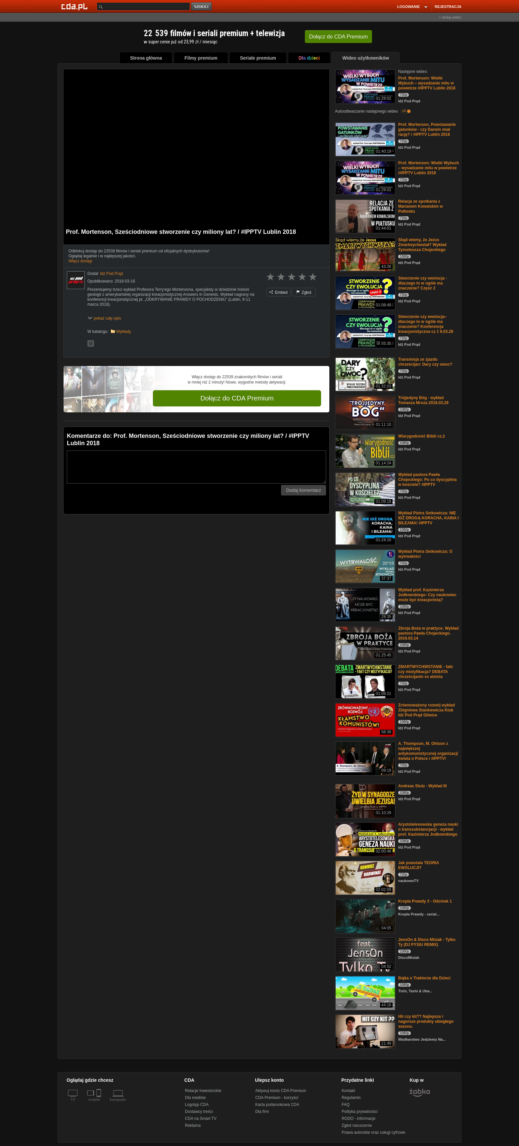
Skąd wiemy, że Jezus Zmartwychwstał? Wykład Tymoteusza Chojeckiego (422, 244)
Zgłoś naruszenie (357, 1125)
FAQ (346, 1104)
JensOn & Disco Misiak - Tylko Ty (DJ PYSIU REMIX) (426, 942)
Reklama (193, 1125)
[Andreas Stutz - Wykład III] (364, 800)
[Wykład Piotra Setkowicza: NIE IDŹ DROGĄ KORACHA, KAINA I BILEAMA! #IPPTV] (364, 527)
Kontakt (348, 1090)
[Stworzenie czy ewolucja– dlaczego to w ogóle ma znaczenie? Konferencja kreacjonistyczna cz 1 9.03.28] (364, 331)
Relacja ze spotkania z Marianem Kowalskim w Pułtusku (420, 206)
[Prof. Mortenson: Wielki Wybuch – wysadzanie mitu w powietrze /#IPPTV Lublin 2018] (364, 86)
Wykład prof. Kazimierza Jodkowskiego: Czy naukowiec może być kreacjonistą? (427, 595)
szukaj (202, 6)
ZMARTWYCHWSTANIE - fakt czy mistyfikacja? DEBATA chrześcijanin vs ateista (425, 671)
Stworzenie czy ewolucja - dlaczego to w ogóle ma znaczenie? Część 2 (422, 283)
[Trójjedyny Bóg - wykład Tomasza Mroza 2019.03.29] (364, 412)
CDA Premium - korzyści (276, 1097)
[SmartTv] (99, 1103)
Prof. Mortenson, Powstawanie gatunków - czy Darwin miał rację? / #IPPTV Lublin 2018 (427, 129)
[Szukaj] (143, 6)
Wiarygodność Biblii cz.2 (421, 436)
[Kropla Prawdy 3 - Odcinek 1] (364, 915)
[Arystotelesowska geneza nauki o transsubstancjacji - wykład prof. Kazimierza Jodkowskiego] (364, 839)
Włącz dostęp (80, 261)
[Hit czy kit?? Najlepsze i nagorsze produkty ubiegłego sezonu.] (364, 1031)
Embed (278, 292)
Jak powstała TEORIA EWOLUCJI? (418, 865)
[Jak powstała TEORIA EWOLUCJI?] (364, 877)
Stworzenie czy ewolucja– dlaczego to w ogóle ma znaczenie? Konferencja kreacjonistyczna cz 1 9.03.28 (425, 324)
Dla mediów (195, 1097)
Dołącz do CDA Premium (236, 398)
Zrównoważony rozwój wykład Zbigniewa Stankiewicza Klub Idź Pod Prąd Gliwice (426, 710)
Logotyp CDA (197, 1104)
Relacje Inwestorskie (203, 1090)
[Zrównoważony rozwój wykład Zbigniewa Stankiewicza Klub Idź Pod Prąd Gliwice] (364, 719)
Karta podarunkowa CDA (277, 1104)
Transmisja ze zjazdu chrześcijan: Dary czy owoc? (425, 362)
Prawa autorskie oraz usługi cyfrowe (373, 1132)
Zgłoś (303, 292)
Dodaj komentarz (303, 490)
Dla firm (262, 1111)
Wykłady (123, 331)
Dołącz (338, 36)
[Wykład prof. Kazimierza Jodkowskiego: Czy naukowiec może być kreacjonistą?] (364, 604)
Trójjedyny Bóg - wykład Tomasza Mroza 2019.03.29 (423, 400)
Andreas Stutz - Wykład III (422, 786)
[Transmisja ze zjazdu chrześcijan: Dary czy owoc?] (364, 374)
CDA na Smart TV (200, 1118)
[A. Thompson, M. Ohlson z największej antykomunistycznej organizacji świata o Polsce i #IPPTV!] (364, 758)
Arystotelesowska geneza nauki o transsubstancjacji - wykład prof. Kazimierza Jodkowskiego (428, 829)
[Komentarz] (196, 467)
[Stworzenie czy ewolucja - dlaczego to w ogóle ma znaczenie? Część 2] (364, 292)
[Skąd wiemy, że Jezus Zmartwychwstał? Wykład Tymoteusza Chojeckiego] (364, 254)
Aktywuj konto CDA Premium (280, 1090)
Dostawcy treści (199, 1111)
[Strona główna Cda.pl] (75, 6)
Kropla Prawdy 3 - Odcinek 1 (425, 901)
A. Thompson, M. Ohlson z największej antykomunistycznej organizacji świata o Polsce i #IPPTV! (428, 751)
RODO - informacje (358, 1118)
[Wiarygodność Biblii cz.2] (364, 450)
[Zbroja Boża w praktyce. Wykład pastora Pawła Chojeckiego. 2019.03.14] (364, 642)
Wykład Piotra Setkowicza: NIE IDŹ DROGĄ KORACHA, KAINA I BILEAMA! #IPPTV (428, 518)
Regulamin (351, 1097)
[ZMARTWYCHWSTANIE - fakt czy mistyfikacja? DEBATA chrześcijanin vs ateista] (364, 681)
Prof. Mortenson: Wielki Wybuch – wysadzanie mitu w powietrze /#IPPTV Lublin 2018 (426, 83)
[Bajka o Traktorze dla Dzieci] (364, 992)
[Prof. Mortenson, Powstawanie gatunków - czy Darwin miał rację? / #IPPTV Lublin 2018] (364, 139)
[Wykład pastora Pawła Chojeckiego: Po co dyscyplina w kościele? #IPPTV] (364, 489)
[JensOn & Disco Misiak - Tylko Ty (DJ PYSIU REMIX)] (364, 954)
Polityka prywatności (360, 1111)
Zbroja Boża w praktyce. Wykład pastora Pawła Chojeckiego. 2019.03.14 (428, 633)
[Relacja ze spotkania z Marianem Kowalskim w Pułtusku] (364, 216)
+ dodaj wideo (450, 17)
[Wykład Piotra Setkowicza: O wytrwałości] (364, 566)
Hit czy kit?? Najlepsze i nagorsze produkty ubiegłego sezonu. (425, 1021)
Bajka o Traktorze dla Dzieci (424, 978)
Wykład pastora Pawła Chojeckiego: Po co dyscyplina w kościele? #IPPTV (427, 479)
